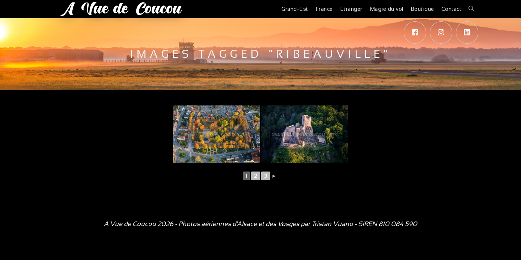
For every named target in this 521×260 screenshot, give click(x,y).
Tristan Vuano (332, 224)
